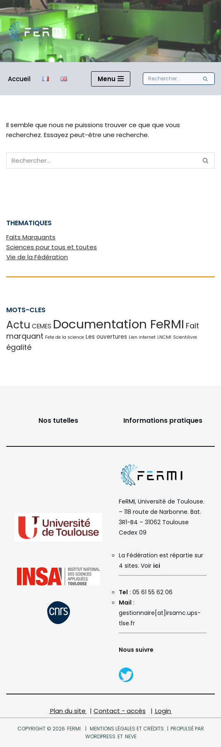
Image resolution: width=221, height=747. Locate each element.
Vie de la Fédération (37, 257)
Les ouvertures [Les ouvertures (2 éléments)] (106, 337)
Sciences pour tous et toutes (51, 247)
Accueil (19, 79)
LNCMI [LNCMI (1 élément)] (164, 337)
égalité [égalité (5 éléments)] (18, 347)
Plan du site (67, 710)
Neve (130, 736)
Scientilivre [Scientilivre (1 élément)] (185, 337)
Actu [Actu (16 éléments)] (18, 325)
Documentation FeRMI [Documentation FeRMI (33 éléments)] (118, 324)
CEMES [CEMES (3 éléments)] (41, 326)
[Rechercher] (170, 78)
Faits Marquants (30, 237)
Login (163, 710)
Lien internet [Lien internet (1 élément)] (142, 337)
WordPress (100, 736)
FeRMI (74, 728)
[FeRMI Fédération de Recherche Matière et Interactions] (37, 31)
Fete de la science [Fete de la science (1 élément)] (64, 337)
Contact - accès (120, 710)
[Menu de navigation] (110, 79)
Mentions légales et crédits (127, 728)
